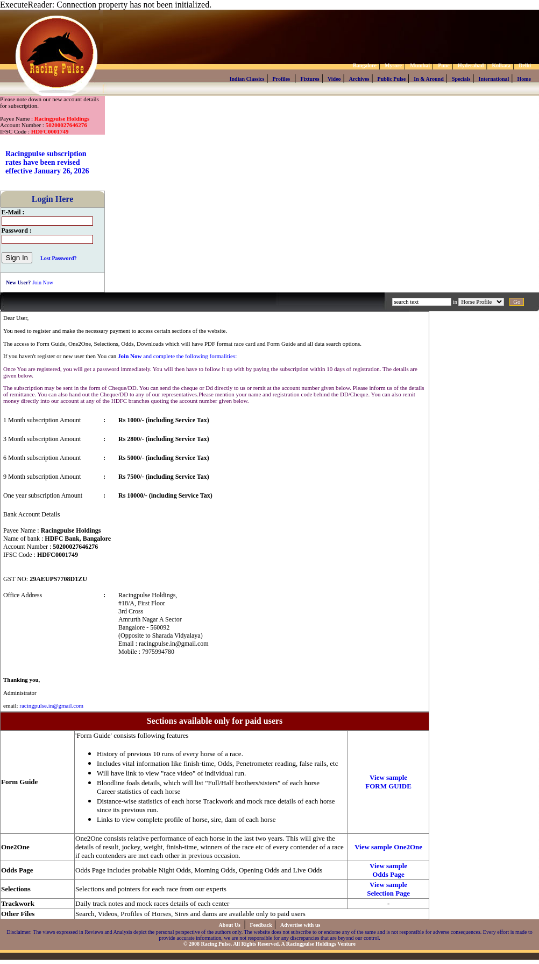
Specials (461, 79)
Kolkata (501, 65)
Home (524, 79)
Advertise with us (300, 925)
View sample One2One (388, 847)
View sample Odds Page (388, 870)
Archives (359, 79)
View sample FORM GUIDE (388, 781)
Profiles (281, 79)
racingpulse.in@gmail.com (51, 705)
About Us (230, 925)
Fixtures (309, 79)
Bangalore (365, 65)
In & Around (428, 79)
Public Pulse (392, 79)
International (494, 79)
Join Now (42, 282)
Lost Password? (58, 258)
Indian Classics (247, 79)
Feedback (261, 925)
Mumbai (420, 65)
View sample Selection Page (388, 889)
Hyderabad (471, 65)
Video (334, 79)
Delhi (525, 65)
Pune (444, 65)
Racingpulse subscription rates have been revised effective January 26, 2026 (47, 162)
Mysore (393, 65)
